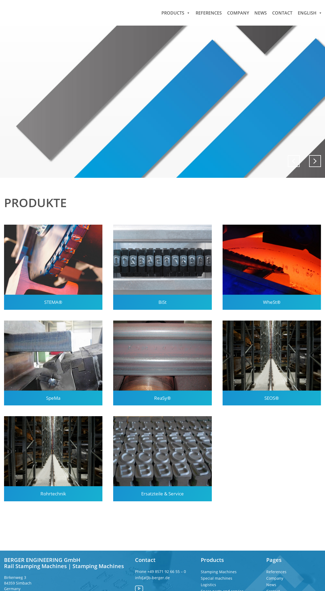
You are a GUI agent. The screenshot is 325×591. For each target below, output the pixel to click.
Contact (282, 13)
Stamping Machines (219, 571)
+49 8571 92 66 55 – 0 (167, 571)
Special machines (216, 578)
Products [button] (175, 13)
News (260, 13)
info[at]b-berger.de (152, 577)
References (209, 13)
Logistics (208, 584)
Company (238, 13)
